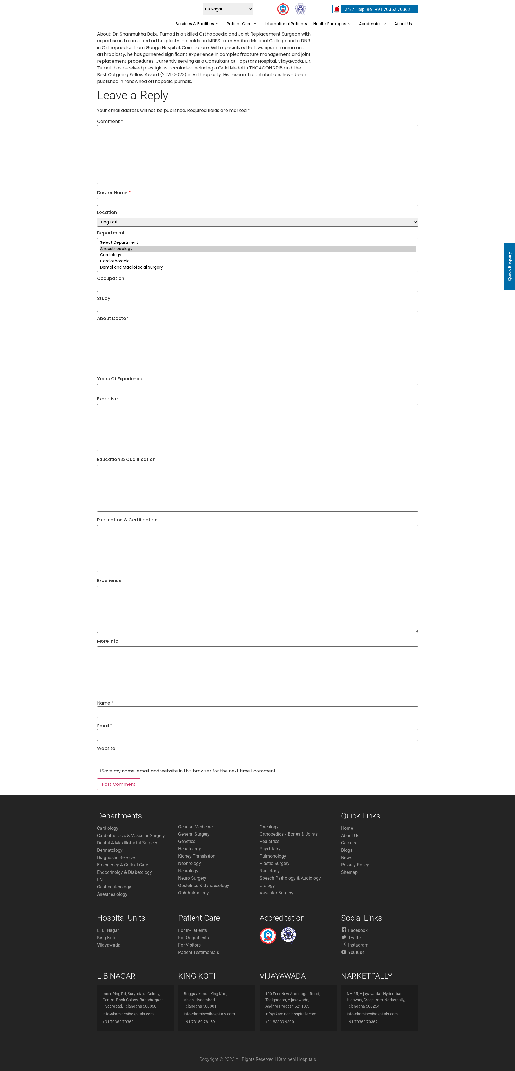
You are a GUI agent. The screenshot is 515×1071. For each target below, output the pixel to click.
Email (104, 726)
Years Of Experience (119, 379)
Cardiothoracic (258, 261)
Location (107, 212)
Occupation (110, 278)
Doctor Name (114, 192)
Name (105, 703)
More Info (107, 641)
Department (111, 233)
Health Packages (332, 24)
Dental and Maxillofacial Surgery (258, 267)
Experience (109, 580)
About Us (403, 24)
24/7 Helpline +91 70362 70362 (377, 9)
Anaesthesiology (258, 249)
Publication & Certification (127, 520)
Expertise (107, 399)
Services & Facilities (197, 24)
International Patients (286, 24)
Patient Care (242, 24)
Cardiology (258, 255)
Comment (110, 121)
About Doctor (112, 318)
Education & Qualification (126, 459)
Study (103, 298)
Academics (372, 24)
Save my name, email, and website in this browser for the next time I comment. (189, 771)
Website (106, 748)
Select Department (258, 243)
